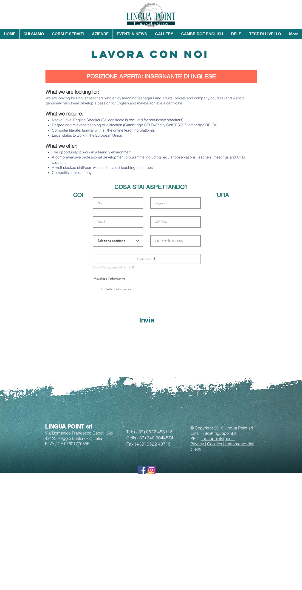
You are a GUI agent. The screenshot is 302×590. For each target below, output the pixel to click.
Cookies (215, 443)
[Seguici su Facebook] (142, 470)
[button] (33, 34)
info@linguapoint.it (219, 433)
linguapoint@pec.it (218, 438)
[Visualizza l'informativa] (109, 278)
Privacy (197, 443)
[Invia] (146, 320)
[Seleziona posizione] (118, 241)
